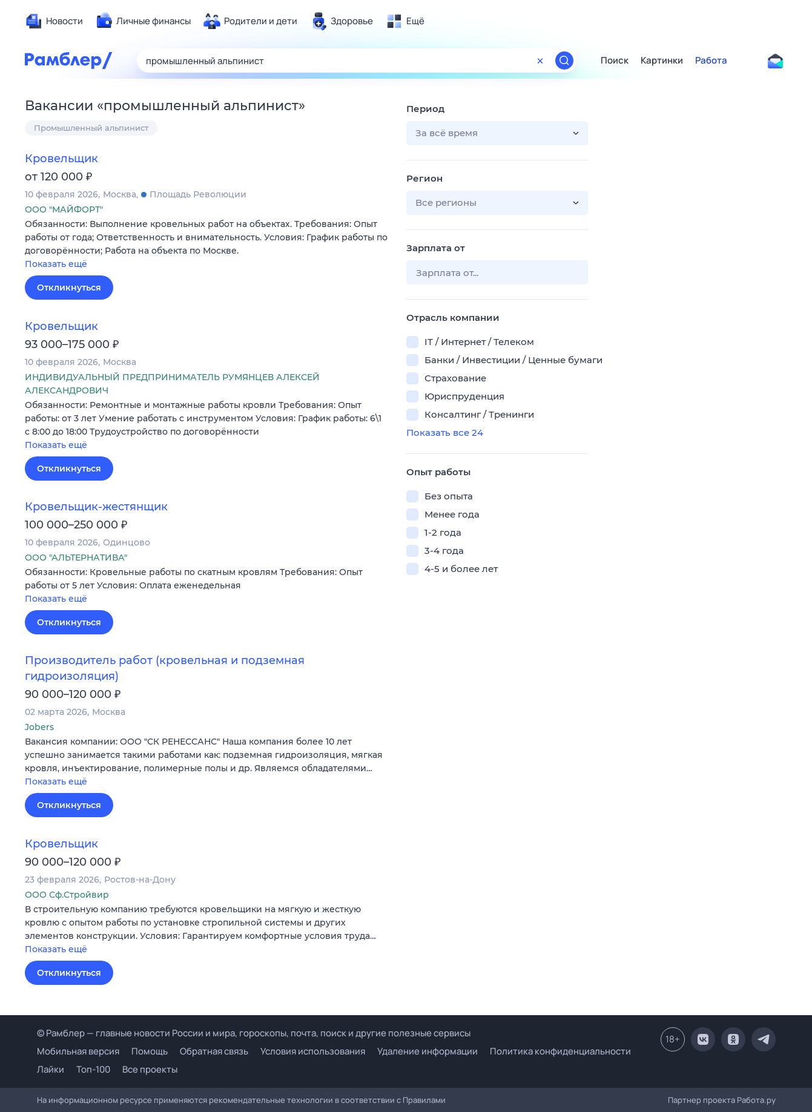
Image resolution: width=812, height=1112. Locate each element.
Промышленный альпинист (91, 128)
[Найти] (564, 60)
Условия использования (312, 1051)
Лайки (50, 1069)
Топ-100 (93, 1069)
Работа (711, 60)
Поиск (615, 60)
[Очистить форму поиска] (540, 60)
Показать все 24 (444, 432)
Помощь (149, 1051)
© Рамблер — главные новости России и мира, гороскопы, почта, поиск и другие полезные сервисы (253, 1033)
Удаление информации (427, 1051)
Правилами (424, 1099)
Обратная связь (214, 1051)
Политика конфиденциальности (560, 1051)
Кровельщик (61, 158)
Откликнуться (69, 287)
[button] (206, 244)
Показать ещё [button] (56, 263)
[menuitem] (54, 21)
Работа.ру (756, 1099)
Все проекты (149, 1069)
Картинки (662, 60)
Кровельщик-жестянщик (96, 506)
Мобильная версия (78, 1051)
